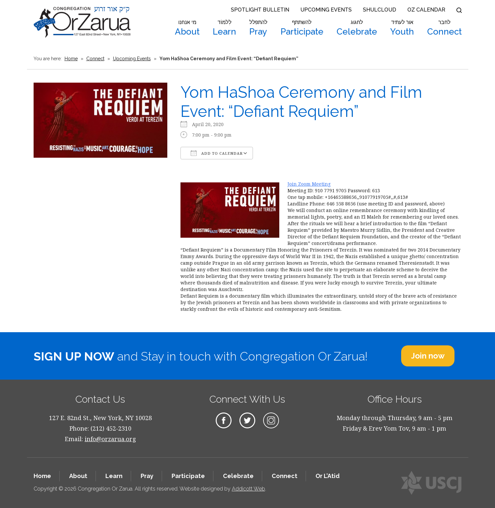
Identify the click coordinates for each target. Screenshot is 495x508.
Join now (428, 356)
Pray (258, 28)
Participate (302, 28)
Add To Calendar (217, 153)
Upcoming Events (326, 10)
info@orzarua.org (110, 439)
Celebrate (357, 28)
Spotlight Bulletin (260, 10)
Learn (224, 28)
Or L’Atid (328, 475)
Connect (444, 28)
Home (71, 58)
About (187, 28)
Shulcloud (379, 10)
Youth (402, 28)
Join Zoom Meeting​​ (309, 184)
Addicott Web (248, 489)
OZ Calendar (426, 10)
